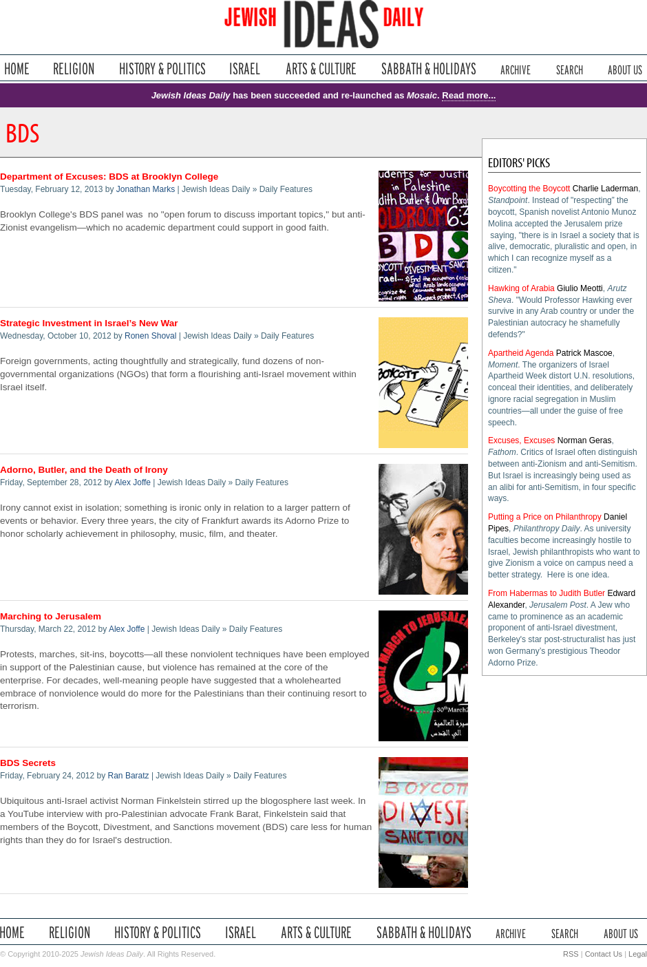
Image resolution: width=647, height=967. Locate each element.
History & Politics (162, 68)
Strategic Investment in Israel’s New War (89, 323)
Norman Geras (585, 440)
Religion (74, 68)
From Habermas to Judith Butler (546, 593)
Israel (245, 68)
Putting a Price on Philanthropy (545, 517)
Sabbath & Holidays (428, 68)
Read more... (469, 95)
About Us (625, 68)
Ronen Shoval (150, 336)
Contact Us (603, 954)
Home (17, 68)
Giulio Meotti (580, 288)
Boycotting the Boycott (529, 188)
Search (569, 68)
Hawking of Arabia (521, 288)
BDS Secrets (28, 763)
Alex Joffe (133, 482)
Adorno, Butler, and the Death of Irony (84, 470)
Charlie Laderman (605, 188)
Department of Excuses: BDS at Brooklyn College (109, 176)
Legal (637, 954)
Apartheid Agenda (520, 353)
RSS (571, 954)
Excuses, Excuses (521, 440)
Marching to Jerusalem (50, 616)
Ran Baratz (128, 775)
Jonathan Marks (145, 189)
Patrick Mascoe (584, 353)
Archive (515, 68)
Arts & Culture (321, 68)
